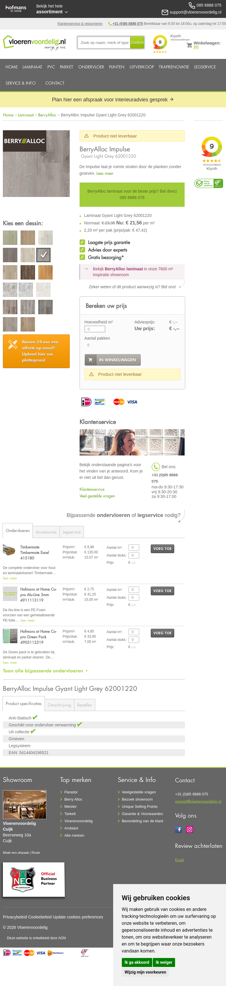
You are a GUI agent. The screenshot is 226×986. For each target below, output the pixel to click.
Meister (70, 806)
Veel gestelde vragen (97, 495)
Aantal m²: (115, 548)
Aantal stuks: (117, 555)
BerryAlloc (47, 115)
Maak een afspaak (16, 852)
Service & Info (20, 83)
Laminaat (32, 67)
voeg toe (162, 548)
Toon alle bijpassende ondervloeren (43, 671)
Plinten (116, 67)
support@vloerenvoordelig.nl (198, 801)
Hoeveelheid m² (98, 322)
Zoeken (137, 42)
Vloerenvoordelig (78, 821)
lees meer (10, 578)
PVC (51, 67)
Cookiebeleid (40, 917)
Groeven (16, 738)
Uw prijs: (145, 328)
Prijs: (111, 563)
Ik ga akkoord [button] (137, 962)
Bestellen (84, 705)
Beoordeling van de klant (142, 821)
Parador (71, 792)
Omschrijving (59, 705)
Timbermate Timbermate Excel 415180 (34, 552)
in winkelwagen (117, 360)
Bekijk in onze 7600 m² (133, 272)
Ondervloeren (18, 530)
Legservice (205, 67)
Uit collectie (19, 732)
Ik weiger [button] (164, 962)
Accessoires (46, 532)
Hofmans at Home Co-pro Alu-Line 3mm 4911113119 (38, 594)
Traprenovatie (174, 67)
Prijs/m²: (69, 547)
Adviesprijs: (145, 322)
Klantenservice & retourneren (80, 24)
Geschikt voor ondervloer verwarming (43, 725)
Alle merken (74, 835)
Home (11, 67)
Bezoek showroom (137, 799)
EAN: (13, 752)
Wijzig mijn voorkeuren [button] (145, 972)
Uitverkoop (142, 67)
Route (36, 852)
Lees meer (104, 173)
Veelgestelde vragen (139, 792)
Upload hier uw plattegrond (40, 351)
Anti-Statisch (20, 718)
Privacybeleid (15, 917)
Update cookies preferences (78, 917)
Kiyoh (179, 859)
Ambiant (71, 828)
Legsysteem (19, 745)
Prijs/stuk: (70, 552)
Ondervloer (91, 67)
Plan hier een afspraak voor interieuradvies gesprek (113, 100)
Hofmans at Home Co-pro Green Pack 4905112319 (38, 637)
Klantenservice (92, 489)
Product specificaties (24, 703)
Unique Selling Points (140, 806)
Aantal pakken (97, 338)
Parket (66, 67)
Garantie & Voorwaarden (142, 814)
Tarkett (70, 814)
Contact (55, 83)
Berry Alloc (73, 799)
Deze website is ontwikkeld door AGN (36, 938)
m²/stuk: (69, 557)
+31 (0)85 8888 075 (128, 24)
